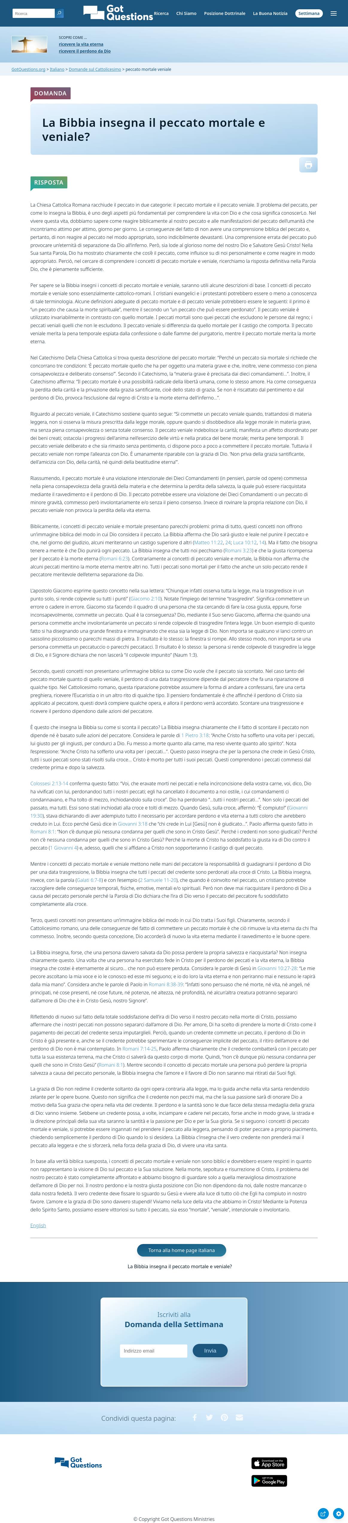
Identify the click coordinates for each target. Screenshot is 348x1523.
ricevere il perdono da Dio (85, 51)
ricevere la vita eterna (81, 44)
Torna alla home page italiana (181, 1250)
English (38, 1225)
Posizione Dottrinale (224, 13)
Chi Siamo (186, 13)
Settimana (309, 13)
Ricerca (161, 13)
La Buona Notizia (270, 13)
